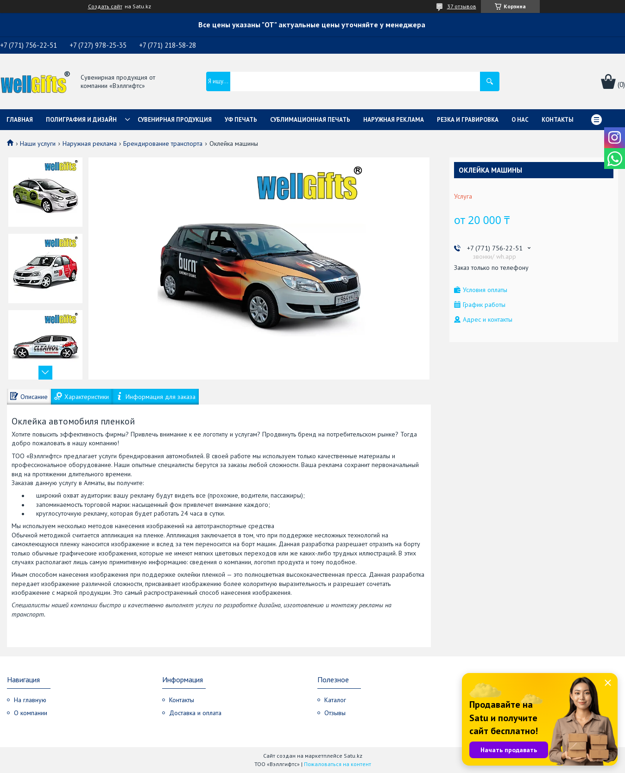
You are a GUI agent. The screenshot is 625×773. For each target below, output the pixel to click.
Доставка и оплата (195, 713)
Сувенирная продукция (175, 120)
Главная (19, 120)
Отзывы (335, 713)
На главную (30, 700)
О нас (520, 120)
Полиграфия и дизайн (81, 120)
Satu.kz (353, 755)
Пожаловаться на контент (337, 764)
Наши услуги (38, 143)
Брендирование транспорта (162, 143)
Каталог (335, 700)
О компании (30, 713)
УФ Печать (241, 120)
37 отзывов (461, 6)
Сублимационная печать (310, 120)
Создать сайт (105, 6)
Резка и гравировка (468, 120)
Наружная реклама (393, 120)
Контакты (558, 120)
